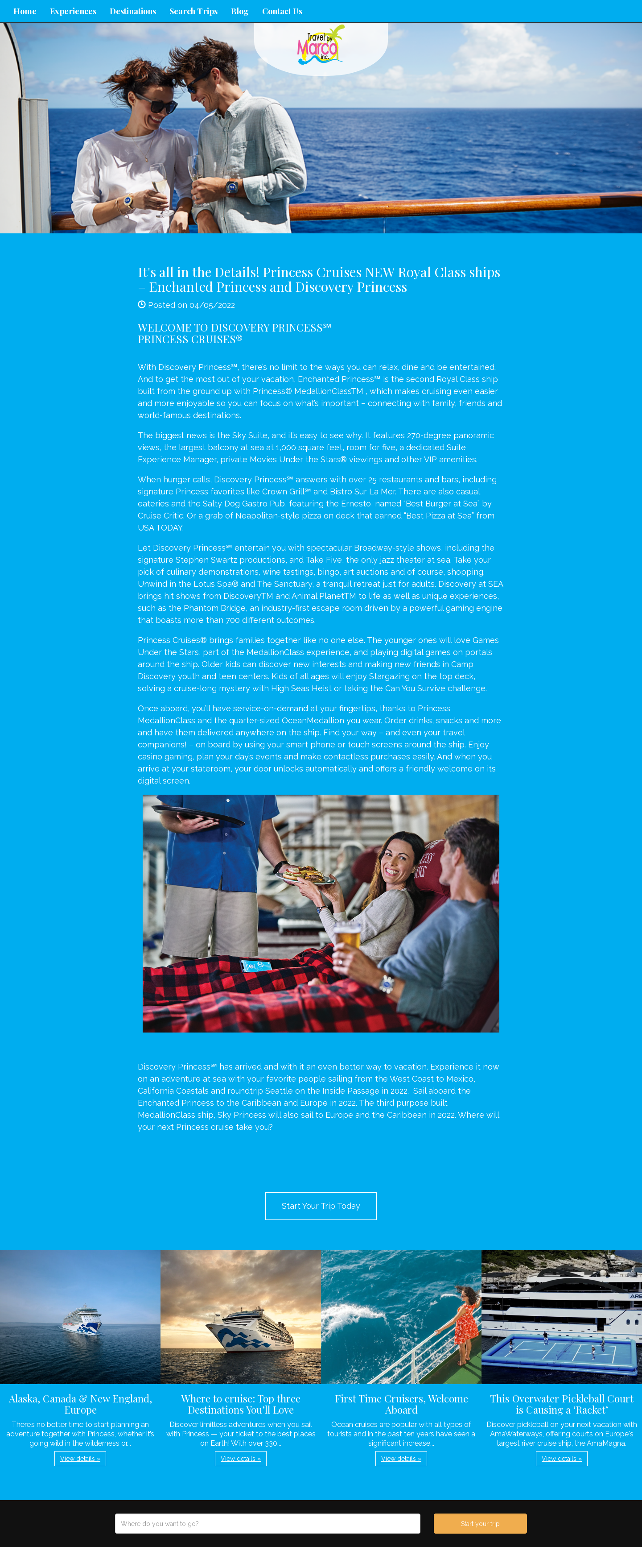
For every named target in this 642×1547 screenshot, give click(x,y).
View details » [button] (80, 1458)
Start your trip (480, 1523)
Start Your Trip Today (321, 1206)
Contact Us (282, 11)
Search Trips (193, 11)
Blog (240, 11)
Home (25, 11)
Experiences (73, 11)
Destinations (133, 11)
